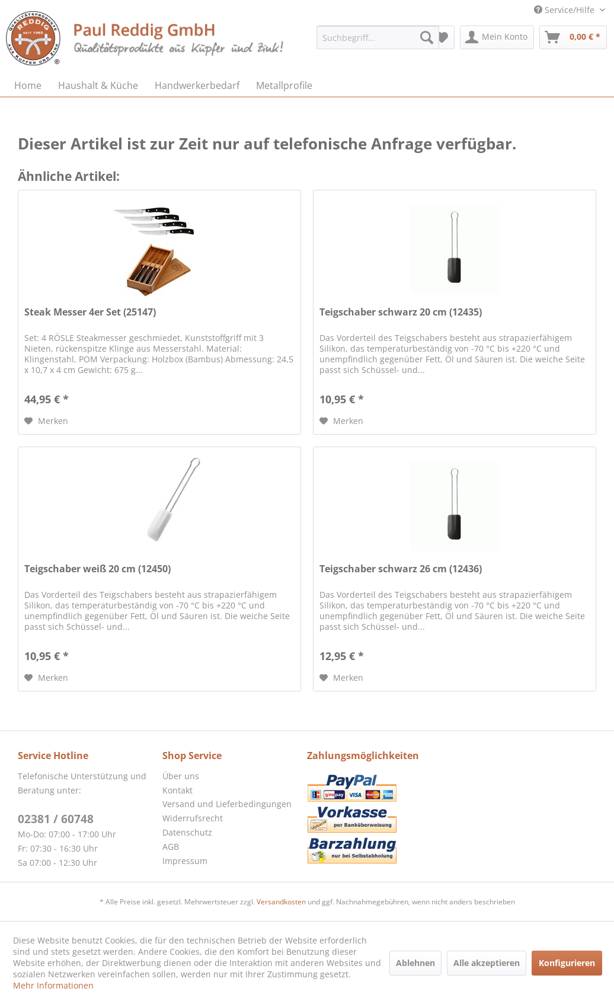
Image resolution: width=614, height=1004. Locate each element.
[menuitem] (377, 37)
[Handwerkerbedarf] (197, 85)
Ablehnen (415, 962)
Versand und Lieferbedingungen (227, 803)
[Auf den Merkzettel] (46, 421)
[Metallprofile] (284, 85)
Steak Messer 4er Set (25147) (90, 312)
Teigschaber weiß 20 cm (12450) (97, 569)
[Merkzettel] (442, 37)
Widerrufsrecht (192, 818)
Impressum (184, 860)
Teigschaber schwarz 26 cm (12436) (400, 569)
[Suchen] (426, 37)
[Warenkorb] (573, 37)
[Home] (28, 85)
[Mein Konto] (497, 37)
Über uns (180, 776)
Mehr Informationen (53, 985)
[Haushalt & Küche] (98, 85)
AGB (170, 846)
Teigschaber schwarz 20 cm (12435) (400, 312)
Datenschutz (187, 832)
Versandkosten (281, 902)
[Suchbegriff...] (377, 37)
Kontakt (177, 790)
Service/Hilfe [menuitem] (565, 9)
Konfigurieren (567, 962)
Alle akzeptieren (486, 962)
